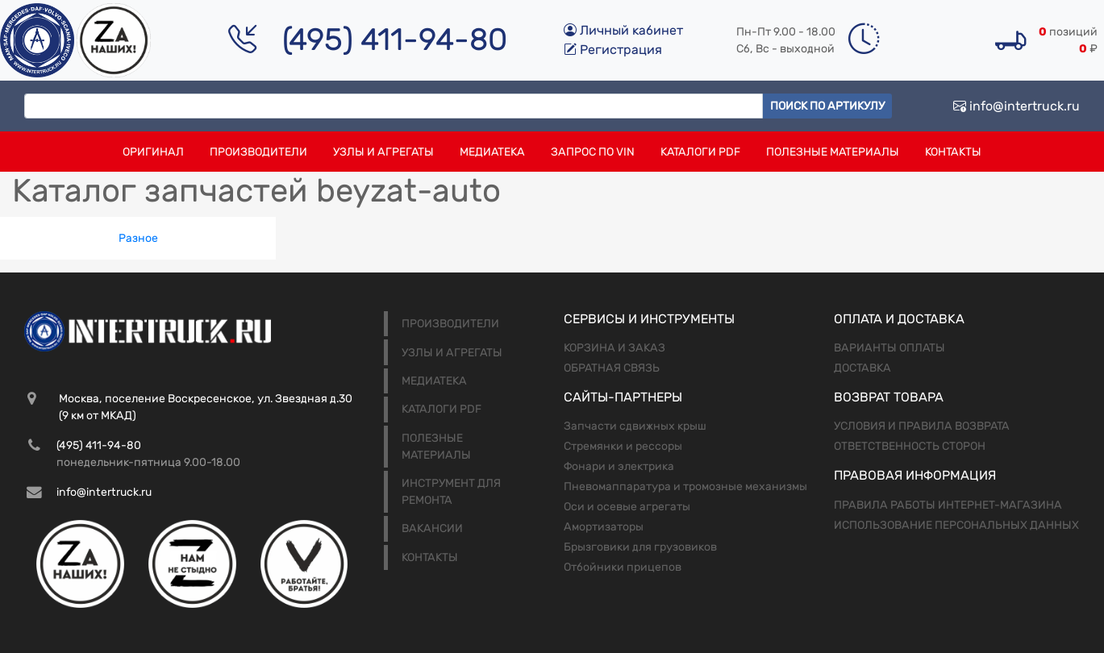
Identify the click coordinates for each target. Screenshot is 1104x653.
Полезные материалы (832, 152)
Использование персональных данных (956, 525)
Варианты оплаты (889, 348)
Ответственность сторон (909, 446)
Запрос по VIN (593, 152)
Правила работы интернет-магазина (948, 505)
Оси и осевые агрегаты (627, 507)
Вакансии (432, 528)
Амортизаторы (604, 527)
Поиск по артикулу (827, 106)
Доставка (862, 368)
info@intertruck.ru (1016, 106)
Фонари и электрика (619, 466)
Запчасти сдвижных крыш (635, 426)
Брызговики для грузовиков (640, 547)
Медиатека (492, 152)
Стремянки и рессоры (623, 446)
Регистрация (613, 49)
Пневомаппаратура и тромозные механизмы (685, 486)
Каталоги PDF (700, 152)
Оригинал (153, 152)
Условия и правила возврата (922, 426)
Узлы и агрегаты (383, 152)
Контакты (953, 152)
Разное (138, 238)
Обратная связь (612, 368)
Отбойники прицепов (622, 567)
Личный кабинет (623, 30)
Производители (258, 152)
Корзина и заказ (614, 348)
